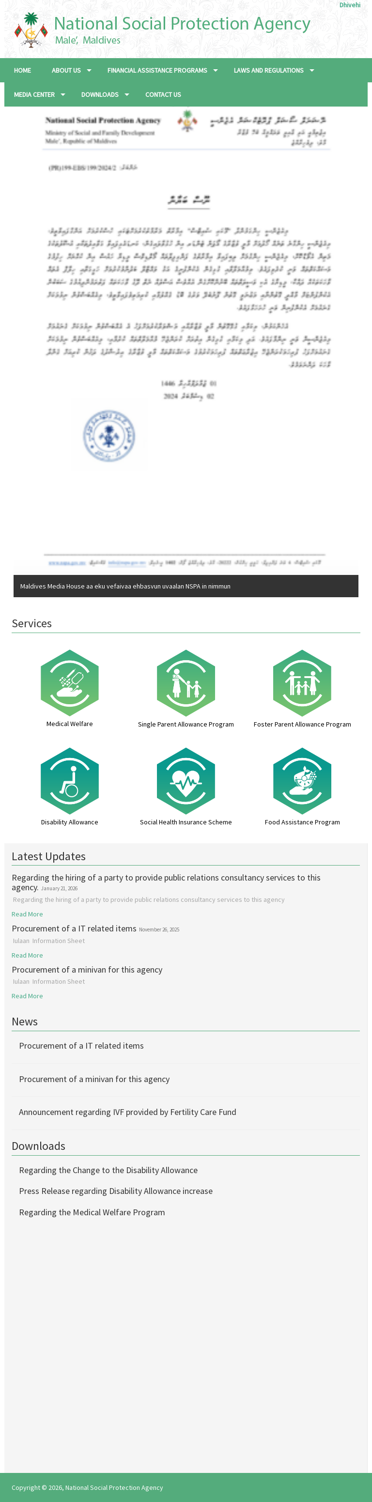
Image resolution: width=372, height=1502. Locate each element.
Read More (27, 914)
